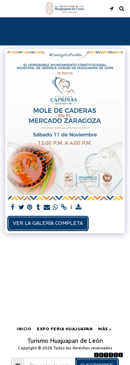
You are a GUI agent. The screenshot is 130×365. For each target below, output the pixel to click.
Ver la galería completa (48, 223)
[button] (8, 8)
